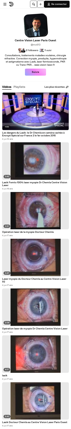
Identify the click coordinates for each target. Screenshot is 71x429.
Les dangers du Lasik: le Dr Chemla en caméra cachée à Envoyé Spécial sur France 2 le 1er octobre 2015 (33, 134)
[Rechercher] (33, 4)
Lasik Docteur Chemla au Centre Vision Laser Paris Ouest (34, 422)
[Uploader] (40, 4)
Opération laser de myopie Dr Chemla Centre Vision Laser (34, 328)
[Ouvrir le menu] (5, 4)
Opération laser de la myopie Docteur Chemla (28, 232)
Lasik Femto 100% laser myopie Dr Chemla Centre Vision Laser (34, 184)
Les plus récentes (56, 87)
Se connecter (57, 4)
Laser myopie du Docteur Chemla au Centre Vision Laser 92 (34, 280)
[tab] (6, 87)
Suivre (35, 72)
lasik (4, 375)
